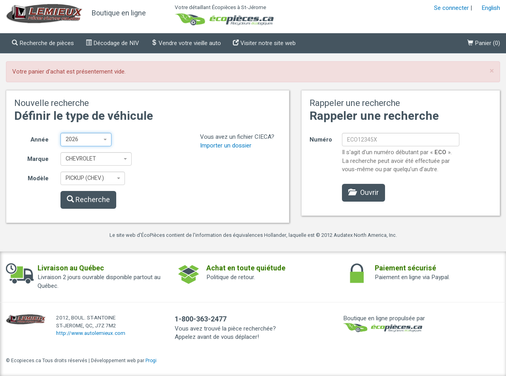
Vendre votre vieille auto (186, 43)
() (483, 43)
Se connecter (451, 8)
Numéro (321, 139)
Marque (38, 159)
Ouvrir (363, 192)
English (490, 8)
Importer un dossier (225, 145)
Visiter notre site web (264, 43)
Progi (151, 360)
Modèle (38, 178)
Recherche (88, 200)
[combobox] (85, 139)
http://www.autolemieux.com (90, 333)
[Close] (491, 71)
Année (39, 139)
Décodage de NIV (112, 43)
